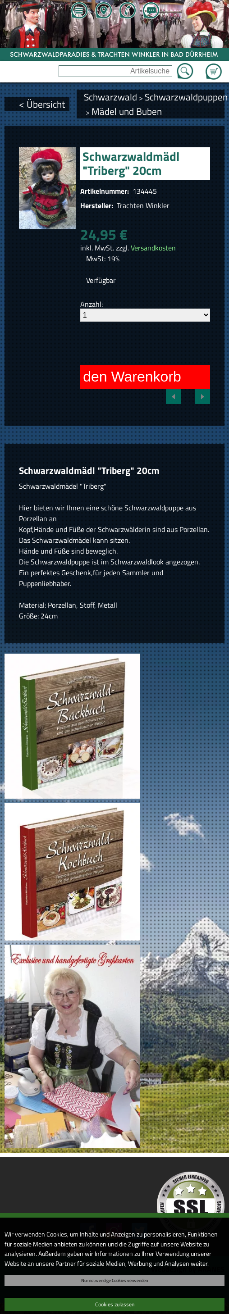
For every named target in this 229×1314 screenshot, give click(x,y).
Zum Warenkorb (213, 66)
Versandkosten (153, 247)
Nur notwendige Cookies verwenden (114, 1280)
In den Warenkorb (124, 376)
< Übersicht (42, 104)
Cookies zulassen (114, 1304)
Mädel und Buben (127, 111)
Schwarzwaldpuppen (186, 97)
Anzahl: (91, 304)
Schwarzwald (110, 97)
